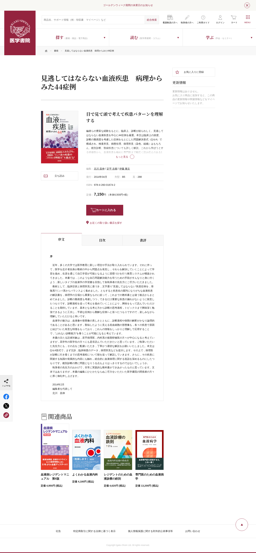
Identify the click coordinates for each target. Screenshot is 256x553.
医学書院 (20, 33)
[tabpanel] (59, 137)
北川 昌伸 (99, 168)
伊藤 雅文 (124, 168)
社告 (58, 531)
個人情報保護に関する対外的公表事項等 (150, 531)
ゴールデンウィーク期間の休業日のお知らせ (128, 5)
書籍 (56, 51)
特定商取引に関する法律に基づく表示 (94, 531)
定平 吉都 (112, 168)
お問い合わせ (192, 531)
